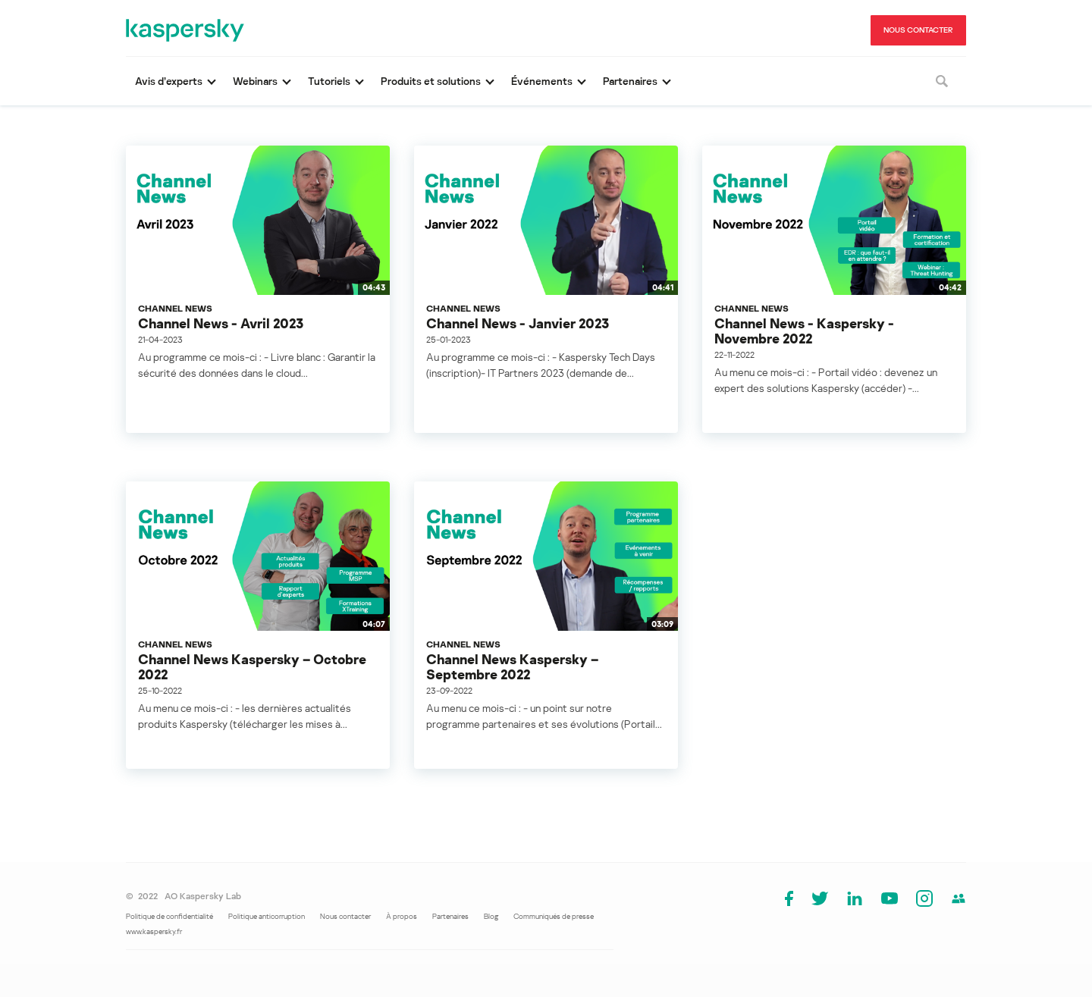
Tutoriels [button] (329, 80)
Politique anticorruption (266, 915)
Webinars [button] (255, 80)
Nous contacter (345, 915)
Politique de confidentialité (169, 915)
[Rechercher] (942, 81)
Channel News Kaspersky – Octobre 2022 (252, 666)
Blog (491, 915)
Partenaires (450, 915)
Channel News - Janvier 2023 (517, 323)
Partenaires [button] (630, 80)
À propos (401, 915)
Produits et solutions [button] (431, 80)
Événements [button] (542, 80)
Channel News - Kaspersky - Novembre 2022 (804, 330)
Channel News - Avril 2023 (220, 323)
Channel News (175, 308)
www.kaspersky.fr (154, 931)
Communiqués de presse (553, 915)
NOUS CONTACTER (918, 29)
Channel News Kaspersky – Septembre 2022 (512, 666)
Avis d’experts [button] (168, 80)
